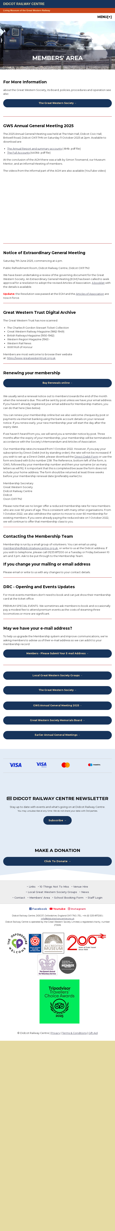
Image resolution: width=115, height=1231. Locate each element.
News (85, 892)
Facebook (38, 908)
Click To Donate (55, 861)
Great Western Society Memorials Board (56, 720)
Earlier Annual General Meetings (56, 735)
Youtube (57, 908)
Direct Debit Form (86, 456)
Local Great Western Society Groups (56, 675)
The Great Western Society (56, 103)
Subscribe (56, 820)
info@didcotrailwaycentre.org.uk (57, 918)
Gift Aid (93, 1033)
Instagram (77, 908)
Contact (19, 897)
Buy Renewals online (56, 382)
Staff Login (95, 897)
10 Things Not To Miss (54, 886)
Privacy (55, 1033)
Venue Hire (80, 886)
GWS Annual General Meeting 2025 (56, 705)
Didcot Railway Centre (24, 4)
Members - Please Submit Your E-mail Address (56, 653)
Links (32, 886)
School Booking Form (68, 897)
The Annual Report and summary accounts (34, 148)
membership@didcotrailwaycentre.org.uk (30, 548)
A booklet (98, 282)
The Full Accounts (18, 152)
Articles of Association (90, 293)
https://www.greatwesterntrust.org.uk (31, 358)
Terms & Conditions (74, 1033)
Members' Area (39, 897)
